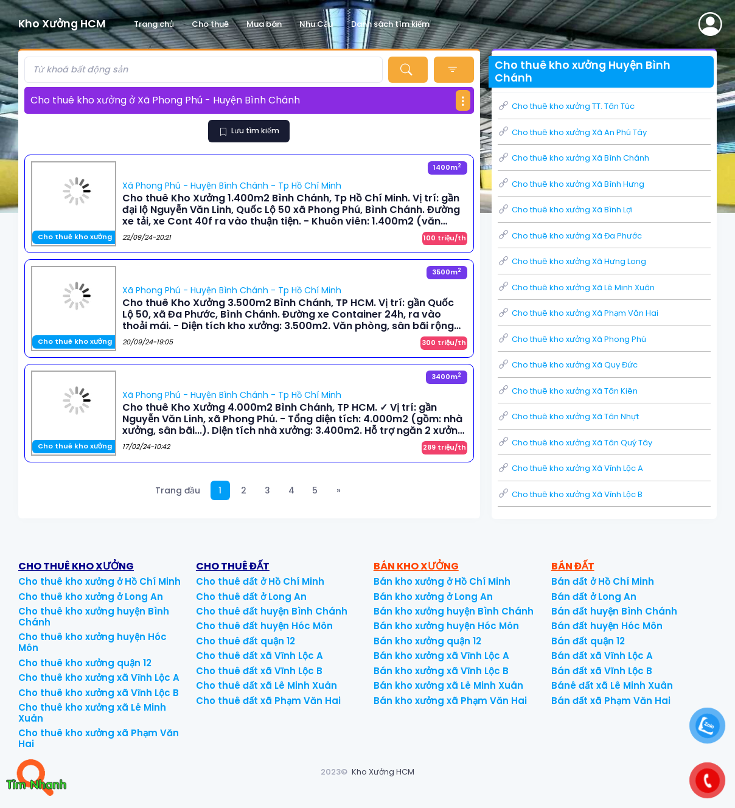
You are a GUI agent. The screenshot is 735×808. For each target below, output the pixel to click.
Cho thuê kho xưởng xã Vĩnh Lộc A (98, 677)
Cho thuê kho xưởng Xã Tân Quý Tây (575, 442)
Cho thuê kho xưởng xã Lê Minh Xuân (92, 713)
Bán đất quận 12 (588, 641)
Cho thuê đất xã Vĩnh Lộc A (259, 655)
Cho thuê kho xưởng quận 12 (85, 662)
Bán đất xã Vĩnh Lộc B (601, 670)
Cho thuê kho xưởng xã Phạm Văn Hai (98, 738)
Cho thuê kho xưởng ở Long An (90, 596)
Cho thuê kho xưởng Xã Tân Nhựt (568, 416)
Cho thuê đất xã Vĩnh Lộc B (259, 670)
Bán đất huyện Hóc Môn (607, 625)
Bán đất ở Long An (593, 596)
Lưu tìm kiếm (249, 130)
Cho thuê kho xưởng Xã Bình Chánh (573, 158)
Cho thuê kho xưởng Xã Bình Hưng (571, 184)
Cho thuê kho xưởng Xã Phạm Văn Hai (578, 313)
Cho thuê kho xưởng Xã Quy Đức (568, 365)
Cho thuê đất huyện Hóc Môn (264, 625)
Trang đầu (177, 490)
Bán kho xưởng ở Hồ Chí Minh (442, 581)
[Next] (339, 491)
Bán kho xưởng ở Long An (433, 596)
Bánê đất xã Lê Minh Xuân (612, 685)
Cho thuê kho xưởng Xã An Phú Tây (572, 132)
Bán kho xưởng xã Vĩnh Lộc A (441, 655)
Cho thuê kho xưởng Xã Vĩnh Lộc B (570, 494)
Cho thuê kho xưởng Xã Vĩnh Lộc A (570, 468)
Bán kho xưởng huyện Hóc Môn (446, 625)
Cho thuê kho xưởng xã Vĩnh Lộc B (98, 692)
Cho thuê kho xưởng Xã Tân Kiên (568, 391)
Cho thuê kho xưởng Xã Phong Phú (572, 339)
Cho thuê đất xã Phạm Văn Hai (268, 700)
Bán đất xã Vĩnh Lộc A (602, 655)
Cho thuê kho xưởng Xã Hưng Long (572, 261)
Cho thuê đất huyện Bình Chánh (271, 611)
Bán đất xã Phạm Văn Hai (611, 700)
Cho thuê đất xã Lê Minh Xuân (266, 685)
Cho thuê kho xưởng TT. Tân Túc (566, 106)
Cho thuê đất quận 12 (245, 641)
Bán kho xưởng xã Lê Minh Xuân (448, 685)
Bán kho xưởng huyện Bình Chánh (454, 611)
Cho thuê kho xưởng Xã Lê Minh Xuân (576, 287)
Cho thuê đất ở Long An (251, 596)
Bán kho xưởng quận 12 (427, 641)
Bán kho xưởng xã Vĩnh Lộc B (441, 670)
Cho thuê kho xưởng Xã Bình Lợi (565, 209)
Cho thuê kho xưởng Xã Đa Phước (570, 236)
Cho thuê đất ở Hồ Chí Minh (260, 581)
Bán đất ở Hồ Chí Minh (602, 581)
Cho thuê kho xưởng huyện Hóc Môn (92, 642)
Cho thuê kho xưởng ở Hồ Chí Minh (99, 581)
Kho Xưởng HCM (383, 772)
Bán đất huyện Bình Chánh (614, 611)
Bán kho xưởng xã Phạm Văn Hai (450, 700)
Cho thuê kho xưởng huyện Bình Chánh (93, 617)
